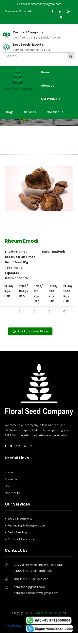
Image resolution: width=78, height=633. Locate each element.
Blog (7, 486)
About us (47, 86)
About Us (11, 479)
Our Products (50, 99)
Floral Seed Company (47, 613)
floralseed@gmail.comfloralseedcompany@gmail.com (36, 590)
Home (45, 72)
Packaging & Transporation (26, 525)
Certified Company (28, 32)
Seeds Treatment (20, 519)
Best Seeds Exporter (29, 44)
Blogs (9, 112)
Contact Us (55, 112)
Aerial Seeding (17, 532)
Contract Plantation (21, 539)
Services (30, 112)
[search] (39, 56)
